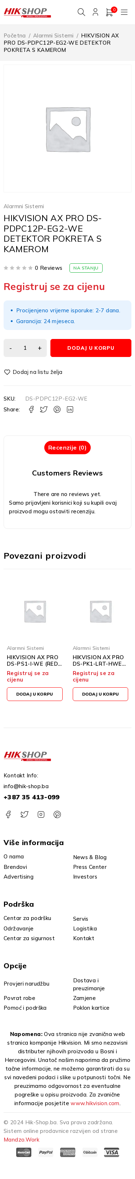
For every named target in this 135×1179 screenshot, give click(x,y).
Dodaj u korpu (90, 348)
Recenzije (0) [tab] (67, 447)
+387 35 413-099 (32, 797)
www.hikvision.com (95, 1103)
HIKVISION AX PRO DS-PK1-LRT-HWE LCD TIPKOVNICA (98, 664)
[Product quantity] (25, 348)
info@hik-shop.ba (26, 786)
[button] (35, 694)
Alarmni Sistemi (53, 35)
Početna (15, 35)
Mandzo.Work (21, 1139)
